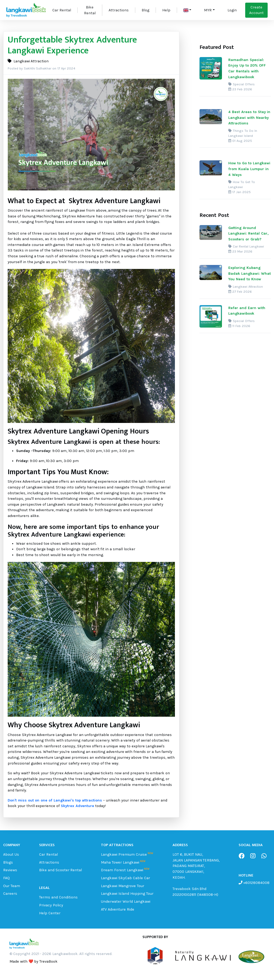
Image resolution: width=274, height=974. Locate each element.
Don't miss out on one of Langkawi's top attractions (55, 800)
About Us (11, 854)
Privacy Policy (51, 905)
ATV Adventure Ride (117, 909)
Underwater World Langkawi (125, 901)
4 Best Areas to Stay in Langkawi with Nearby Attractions (249, 117)
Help (166, 10)
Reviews (10, 870)
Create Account (256, 10)
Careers (10, 893)
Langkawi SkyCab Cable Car (125, 878)
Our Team (11, 886)
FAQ (6, 878)
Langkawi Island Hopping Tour (127, 893)
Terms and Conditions (58, 897)
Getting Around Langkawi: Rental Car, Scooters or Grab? (248, 233)
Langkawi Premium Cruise (124, 854)
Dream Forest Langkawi (122, 870)
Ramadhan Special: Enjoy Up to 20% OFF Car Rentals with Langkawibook (247, 68)
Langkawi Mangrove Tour (122, 886)
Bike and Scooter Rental (60, 870)
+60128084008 (256, 882)
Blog (145, 10)
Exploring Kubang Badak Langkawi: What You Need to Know (249, 273)
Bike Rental (90, 10)
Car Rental (61, 10)
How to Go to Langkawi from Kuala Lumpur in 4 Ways (249, 169)
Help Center (50, 913)
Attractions (119, 10)
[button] (187, 10)
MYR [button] (208, 10)
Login (232, 10)
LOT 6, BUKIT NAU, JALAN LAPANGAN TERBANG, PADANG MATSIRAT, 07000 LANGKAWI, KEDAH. (196, 865)
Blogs (8, 862)
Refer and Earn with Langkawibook (246, 311)
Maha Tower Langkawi (120, 862)
